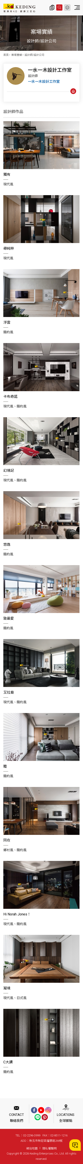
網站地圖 (32, 1148)
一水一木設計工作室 (44, 81)
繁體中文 (67, 7)
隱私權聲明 (49, 1148)
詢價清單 (52, 7)
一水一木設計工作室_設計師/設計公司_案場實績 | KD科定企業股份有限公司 (19, 8)
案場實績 (16, 55)
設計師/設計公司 (34, 55)
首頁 (6, 55)
